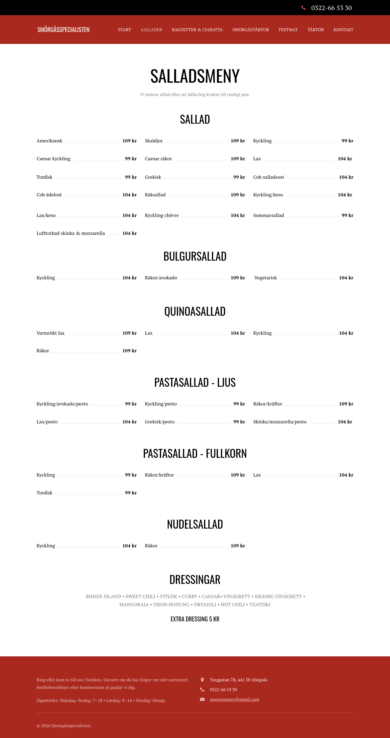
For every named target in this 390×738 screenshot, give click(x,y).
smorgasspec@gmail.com (234, 699)
